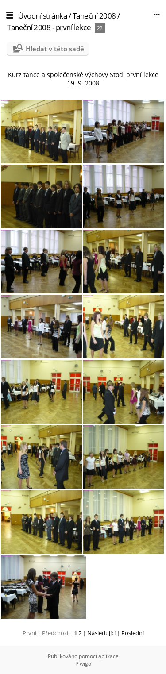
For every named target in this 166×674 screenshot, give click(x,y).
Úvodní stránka (42, 16)
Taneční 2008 (94, 16)
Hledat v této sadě (55, 48)
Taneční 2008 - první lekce (49, 27)
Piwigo (83, 663)
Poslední (132, 633)
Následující (101, 633)
